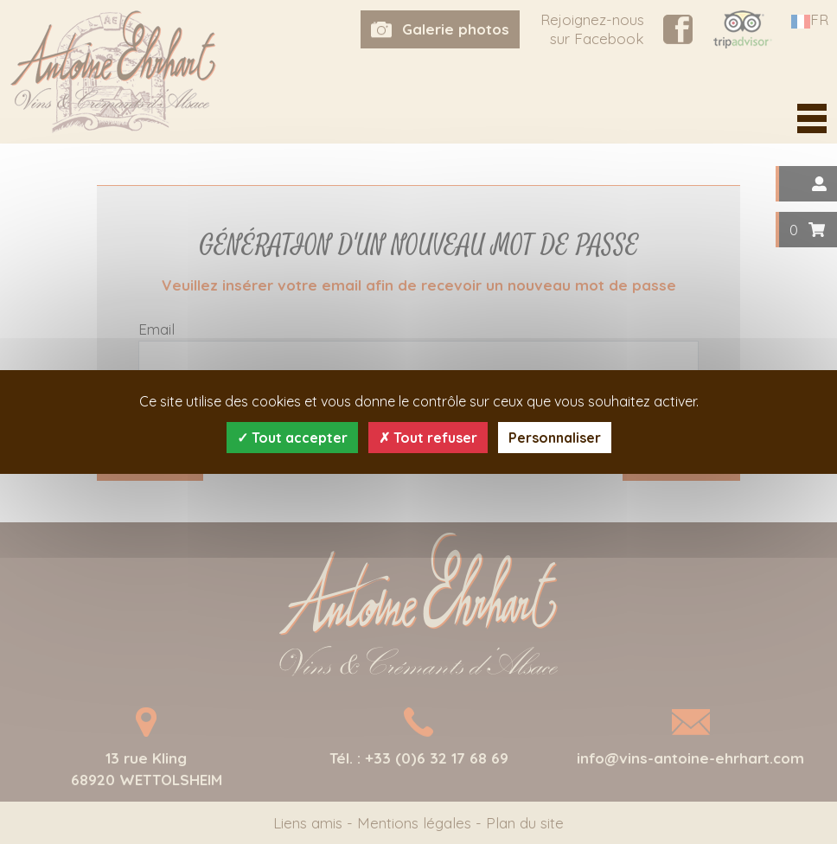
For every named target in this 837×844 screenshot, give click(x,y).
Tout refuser (428, 437)
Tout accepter (292, 437)
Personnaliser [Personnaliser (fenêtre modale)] (554, 437)
